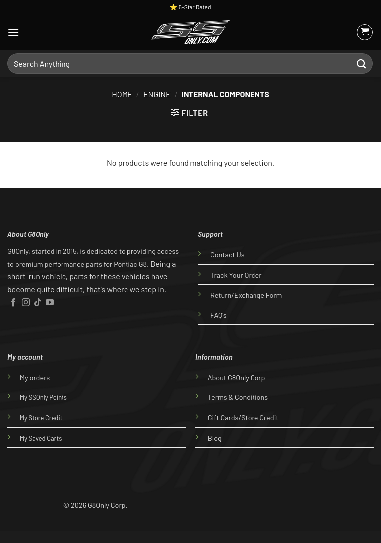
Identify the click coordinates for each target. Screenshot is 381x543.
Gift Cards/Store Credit (243, 417)
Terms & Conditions (238, 397)
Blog (215, 438)
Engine (157, 94)
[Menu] (13, 32)
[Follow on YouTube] (50, 302)
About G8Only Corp (236, 377)
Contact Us (227, 254)
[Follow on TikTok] (38, 302)
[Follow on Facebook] (13, 302)
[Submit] (362, 63)
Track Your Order (235, 275)
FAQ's (218, 315)
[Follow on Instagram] (26, 302)
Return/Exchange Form (246, 295)
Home (122, 94)
